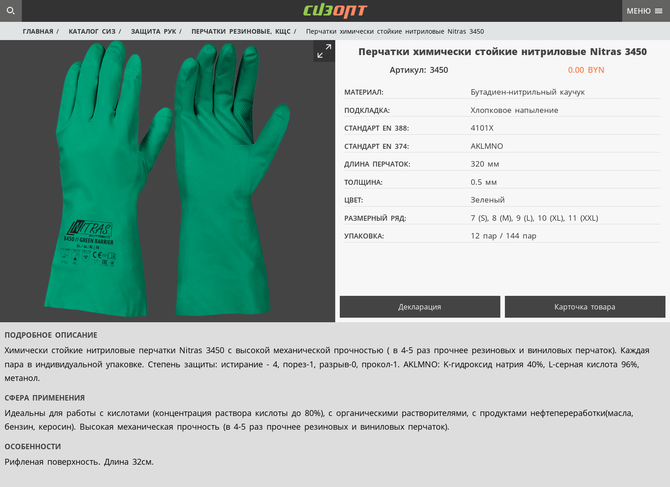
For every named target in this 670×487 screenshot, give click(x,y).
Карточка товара (584, 307)
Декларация (419, 307)
